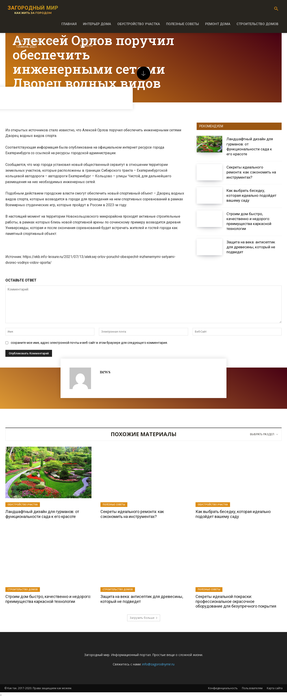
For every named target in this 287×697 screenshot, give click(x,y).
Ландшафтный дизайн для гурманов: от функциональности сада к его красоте (42, 514)
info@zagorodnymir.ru (158, 664)
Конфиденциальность (223, 688)
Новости (86, 45)
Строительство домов (23, 589)
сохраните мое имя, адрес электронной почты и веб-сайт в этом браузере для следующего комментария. (89, 342)
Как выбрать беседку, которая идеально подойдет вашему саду (251, 195)
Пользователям (252, 688)
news (105, 371)
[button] (276, 9)
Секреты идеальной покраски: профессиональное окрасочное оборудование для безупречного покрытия (236, 601)
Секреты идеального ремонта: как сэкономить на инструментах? (251, 172)
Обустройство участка (23, 504)
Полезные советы (114, 504)
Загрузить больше (144, 618)
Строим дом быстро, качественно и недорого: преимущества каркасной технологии (248, 221)
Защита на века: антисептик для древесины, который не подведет (250, 247)
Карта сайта (275, 688)
